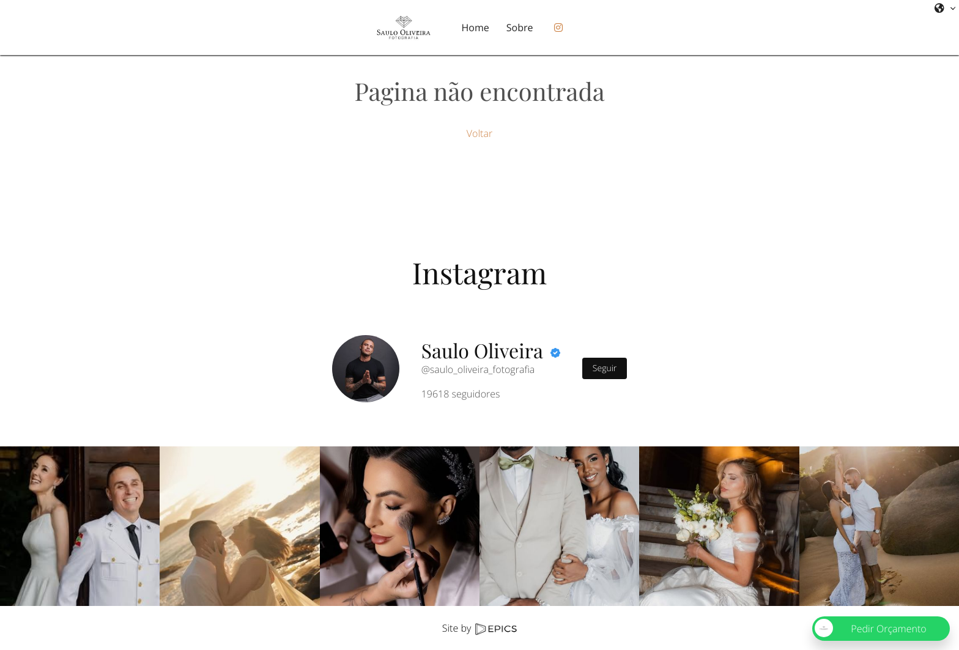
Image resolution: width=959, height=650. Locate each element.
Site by (479, 628)
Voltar (479, 133)
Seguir (604, 368)
